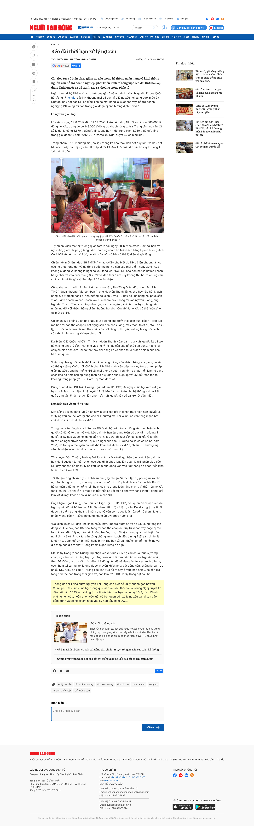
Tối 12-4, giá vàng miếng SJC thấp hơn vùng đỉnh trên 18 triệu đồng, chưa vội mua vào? (210, 76)
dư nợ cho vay (105, 684)
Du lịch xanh (186, 759)
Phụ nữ (195, 37)
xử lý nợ (153, 684)
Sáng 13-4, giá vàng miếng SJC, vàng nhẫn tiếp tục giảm (208, 109)
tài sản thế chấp (61, 690)
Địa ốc (216, 37)
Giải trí (165, 37)
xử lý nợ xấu (65, 684)
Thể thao (176, 37)
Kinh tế (96, 37)
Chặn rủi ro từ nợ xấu (102, 623)
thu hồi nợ (123, 684)
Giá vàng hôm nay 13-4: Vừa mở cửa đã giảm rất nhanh (209, 92)
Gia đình (206, 37)
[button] (34, 90)
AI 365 (186, 37)
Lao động (62, 37)
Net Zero (85, 37)
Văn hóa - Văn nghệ (149, 37)
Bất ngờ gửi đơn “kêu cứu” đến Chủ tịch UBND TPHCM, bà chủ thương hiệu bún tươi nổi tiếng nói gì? (209, 128)
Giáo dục (119, 37)
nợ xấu (71, 97)
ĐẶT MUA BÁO (90, 19)
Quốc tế (51, 37)
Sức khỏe (107, 37)
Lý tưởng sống (109, 19)
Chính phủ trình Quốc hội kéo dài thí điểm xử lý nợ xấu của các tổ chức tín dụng (105, 659)
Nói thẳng (128, 19)
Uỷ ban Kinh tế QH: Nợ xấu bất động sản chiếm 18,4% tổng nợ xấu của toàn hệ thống (108, 649)
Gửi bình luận (153, 727)
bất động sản (82, 690)
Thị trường (166, 19)
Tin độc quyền (147, 19)
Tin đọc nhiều (185, 63)
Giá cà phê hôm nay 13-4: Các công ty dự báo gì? (210, 145)
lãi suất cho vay (84, 684)
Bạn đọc (74, 37)
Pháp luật (132, 37)
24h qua (182, 19)
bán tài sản (139, 684)
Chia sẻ (76, 66)
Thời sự (40, 37)
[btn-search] (154, 27)
